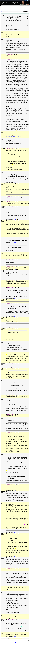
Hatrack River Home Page (16, 642)
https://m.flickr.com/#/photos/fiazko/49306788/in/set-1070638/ (13, 136)
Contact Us (11, 642)
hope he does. (14, 242)
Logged (15, 182)
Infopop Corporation (16, 645)
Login (1, 11)
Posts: (7, 182)
